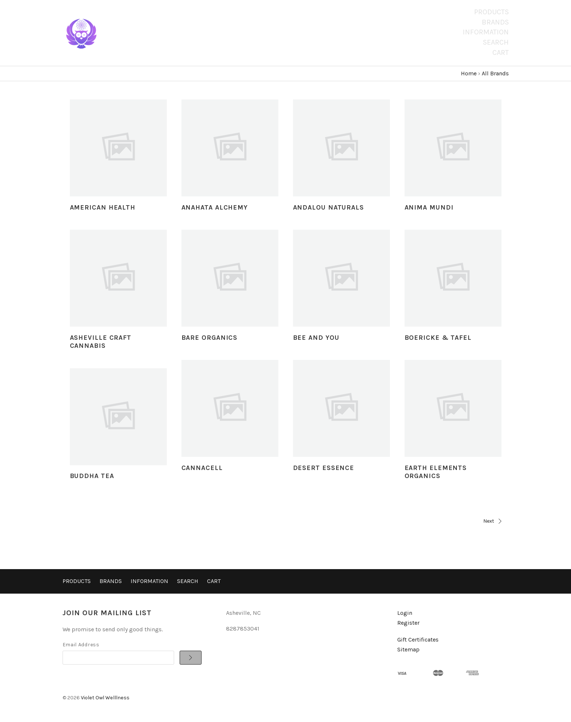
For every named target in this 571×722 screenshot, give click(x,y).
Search (496, 42)
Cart (500, 52)
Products (491, 12)
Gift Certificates (418, 639)
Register (408, 622)
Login (404, 612)
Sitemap (408, 649)
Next (395, 521)
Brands (495, 22)
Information (486, 32)
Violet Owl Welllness (105, 698)
